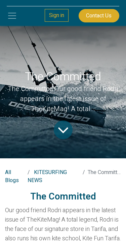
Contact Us (99, 16)
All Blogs (12, 176)
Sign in (56, 15)
